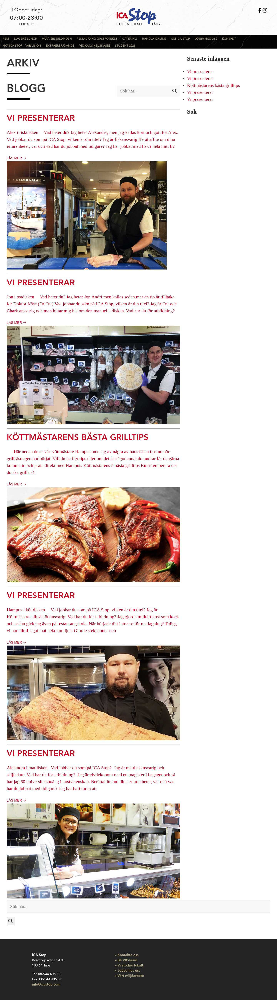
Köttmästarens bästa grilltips (213, 85)
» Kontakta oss (126, 955)
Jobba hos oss (206, 38)
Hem (6, 38)
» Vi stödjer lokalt (129, 965)
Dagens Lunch (25, 38)
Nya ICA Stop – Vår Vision (22, 45)
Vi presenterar (200, 71)
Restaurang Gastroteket (97, 38)
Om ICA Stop (180, 38)
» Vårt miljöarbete (129, 975)
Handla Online (154, 38)
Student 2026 (125, 45)
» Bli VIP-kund (126, 960)
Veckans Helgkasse (94, 45)
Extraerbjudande (60, 45)
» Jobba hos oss (127, 970)
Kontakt (229, 38)
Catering (129, 38)
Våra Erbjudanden (57, 38)
